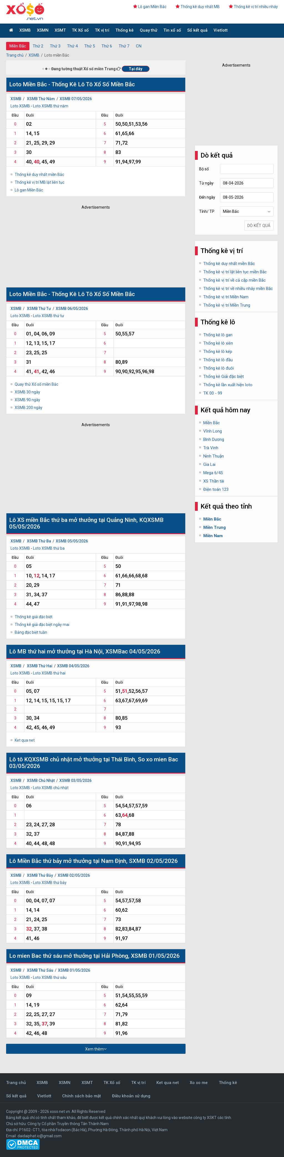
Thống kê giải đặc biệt (33, 617)
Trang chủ (15, 55)
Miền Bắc (17, 46)
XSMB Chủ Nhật (41, 780)
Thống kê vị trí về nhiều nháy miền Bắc (238, 288)
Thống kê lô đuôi (218, 368)
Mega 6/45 (213, 472)
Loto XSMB (20, 106)
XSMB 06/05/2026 (72, 308)
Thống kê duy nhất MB (198, 6)
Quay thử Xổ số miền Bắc (36, 384)
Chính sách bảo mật (81, 1095)
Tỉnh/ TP (206, 211)
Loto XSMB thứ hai (49, 673)
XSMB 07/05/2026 (76, 99)
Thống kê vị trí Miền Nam (225, 296)
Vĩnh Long (212, 431)
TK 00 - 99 (212, 393)
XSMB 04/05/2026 (73, 666)
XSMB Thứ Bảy (40, 875)
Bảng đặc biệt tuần (31, 632)
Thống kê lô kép (217, 351)
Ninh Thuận (213, 456)
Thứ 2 (38, 46)
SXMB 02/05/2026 (153, 861)
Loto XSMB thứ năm (50, 106)
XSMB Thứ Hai (39, 666)
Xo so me (199, 1082)
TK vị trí (102, 30)
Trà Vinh (210, 447)
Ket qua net (25, 740)
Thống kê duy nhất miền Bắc (39, 174)
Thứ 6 (107, 46)
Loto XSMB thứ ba (49, 548)
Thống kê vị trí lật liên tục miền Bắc (235, 271)
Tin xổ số (172, 30)
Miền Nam (213, 535)
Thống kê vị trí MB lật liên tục (39, 182)
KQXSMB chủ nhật (48, 759)
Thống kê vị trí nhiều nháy (253, 6)
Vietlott (221, 30)
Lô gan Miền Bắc (149, 6)
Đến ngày (207, 197)
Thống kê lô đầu (218, 359)
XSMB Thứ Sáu (40, 970)
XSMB (25, 30)
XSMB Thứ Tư (39, 308)
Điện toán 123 (216, 489)
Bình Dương (213, 439)
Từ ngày (206, 183)
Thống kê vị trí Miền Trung (226, 305)
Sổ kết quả (197, 30)
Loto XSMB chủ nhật (51, 787)
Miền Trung (214, 527)
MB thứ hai (31, 651)
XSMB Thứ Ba (39, 541)
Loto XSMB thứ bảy (50, 882)
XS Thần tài (213, 481)
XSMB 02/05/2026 (74, 875)
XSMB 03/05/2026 (75, 780)
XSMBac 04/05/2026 (132, 651)
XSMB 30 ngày (27, 392)
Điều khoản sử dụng (131, 1095)
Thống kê (124, 30)
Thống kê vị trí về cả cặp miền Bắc (234, 280)
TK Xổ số (80, 30)
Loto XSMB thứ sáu (50, 977)
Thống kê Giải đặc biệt (223, 376)
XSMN (43, 30)
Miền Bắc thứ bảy (39, 861)
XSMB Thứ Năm (41, 99)
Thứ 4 (72, 46)
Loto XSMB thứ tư (48, 316)
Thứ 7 (124, 46)
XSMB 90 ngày (27, 400)
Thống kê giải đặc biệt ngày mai (42, 624)
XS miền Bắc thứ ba (42, 520)
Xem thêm (95, 1049)
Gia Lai (209, 464)
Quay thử (148, 30)
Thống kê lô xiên (218, 343)
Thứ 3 (55, 46)
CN (138, 46)
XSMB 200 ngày (28, 407)
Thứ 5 (89, 46)
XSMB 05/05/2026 (72, 541)
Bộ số (204, 169)
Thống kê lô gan (217, 334)
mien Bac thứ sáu (40, 956)
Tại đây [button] (135, 69)
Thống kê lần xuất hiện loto (227, 384)
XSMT (60, 30)
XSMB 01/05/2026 (155, 956)
